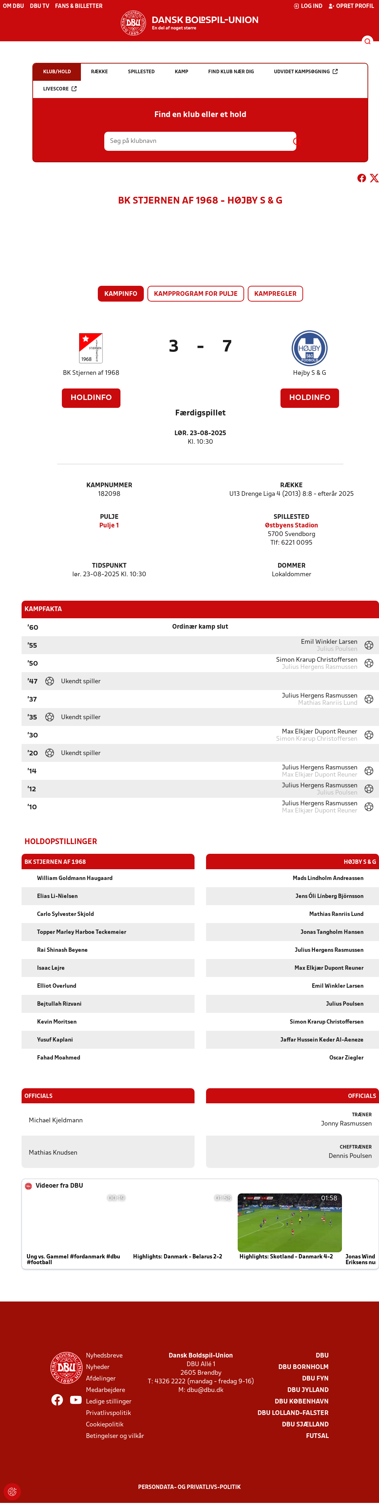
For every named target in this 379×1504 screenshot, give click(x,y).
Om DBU (13, 6)
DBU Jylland (308, 1390)
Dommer (292, 566)
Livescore (60, 89)
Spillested (291, 517)
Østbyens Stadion (291, 526)
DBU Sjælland (305, 1424)
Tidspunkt (109, 566)
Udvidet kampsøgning (306, 71)
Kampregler (275, 294)
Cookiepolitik (104, 1424)
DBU (322, 1355)
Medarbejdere (105, 1390)
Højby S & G (309, 373)
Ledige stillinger (109, 1401)
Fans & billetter (78, 6)
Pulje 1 (109, 526)
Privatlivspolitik (108, 1413)
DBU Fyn (315, 1378)
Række (291, 486)
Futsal (317, 1436)
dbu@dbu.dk (205, 1390)
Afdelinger (101, 1378)
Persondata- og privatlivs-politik (189, 1487)
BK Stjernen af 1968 (91, 373)
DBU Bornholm (303, 1367)
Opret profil (351, 6)
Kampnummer (109, 486)
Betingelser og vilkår (115, 1436)
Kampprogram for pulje (196, 294)
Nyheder (98, 1367)
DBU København (302, 1401)
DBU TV (39, 6)
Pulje (109, 517)
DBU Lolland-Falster (293, 1413)
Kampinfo (120, 294)
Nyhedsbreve (104, 1355)
